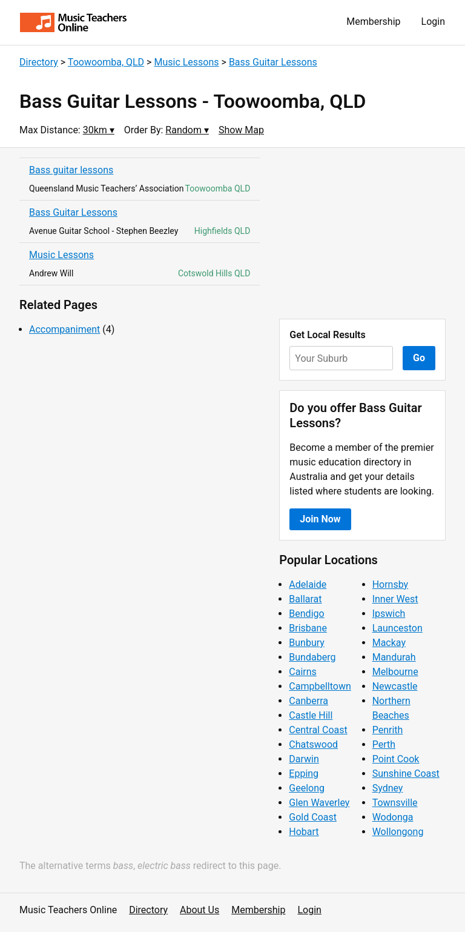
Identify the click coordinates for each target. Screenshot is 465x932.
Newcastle (395, 686)
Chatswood (313, 744)
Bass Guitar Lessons (273, 62)
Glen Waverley (319, 802)
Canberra (308, 701)
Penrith (387, 730)
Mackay (389, 642)
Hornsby (390, 584)
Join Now (320, 519)
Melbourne (395, 671)
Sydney (387, 788)
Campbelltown (320, 686)
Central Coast (318, 730)
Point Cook (396, 759)
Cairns (303, 671)
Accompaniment (64, 329)
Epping (303, 773)
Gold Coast (313, 817)
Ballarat (305, 599)
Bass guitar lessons (71, 170)
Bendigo (306, 613)
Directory (38, 62)
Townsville (395, 802)
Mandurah (394, 657)
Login (433, 21)
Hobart (303, 831)
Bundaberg (312, 657)
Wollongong (398, 831)
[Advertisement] (362, 233)
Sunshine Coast (406, 773)
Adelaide (307, 584)
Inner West (395, 599)
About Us (199, 910)
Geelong (307, 788)
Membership (373, 21)
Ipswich (389, 613)
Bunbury (307, 642)
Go (419, 358)
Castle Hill (310, 715)
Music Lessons (186, 62)
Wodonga (393, 817)
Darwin (304, 759)
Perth (383, 744)
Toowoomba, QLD (106, 62)
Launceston (397, 628)
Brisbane (308, 628)
